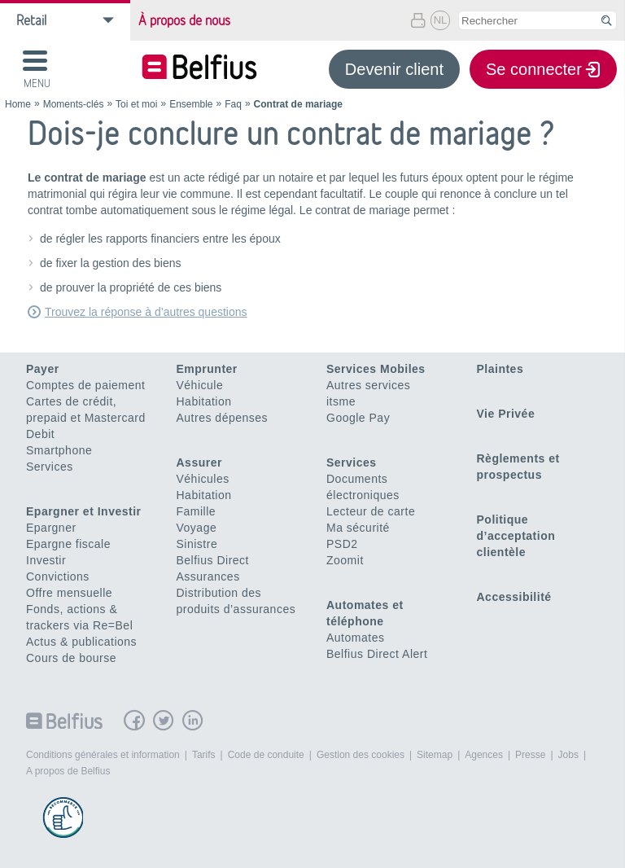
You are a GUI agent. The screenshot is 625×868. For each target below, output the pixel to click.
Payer (42, 368)
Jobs (568, 755)
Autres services (368, 385)
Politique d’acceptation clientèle (516, 536)
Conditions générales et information (103, 755)
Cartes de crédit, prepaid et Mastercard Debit (86, 418)
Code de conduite (266, 755)
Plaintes (500, 368)
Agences (484, 755)
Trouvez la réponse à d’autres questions (146, 311)
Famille (196, 511)
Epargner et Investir (84, 511)
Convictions (58, 576)
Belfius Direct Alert (376, 653)
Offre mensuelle (69, 592)
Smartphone (59, 450)
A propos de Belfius (68, 771)
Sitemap (434, 755)
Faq (233, 104)
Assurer (199, 462)
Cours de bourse (71, 657)
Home (18, 104)
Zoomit (345, 560)
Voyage (197, 527)
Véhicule (200, 385)
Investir (46, 560)
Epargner (51, 527)
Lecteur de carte (370, 511)
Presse (530, 755)
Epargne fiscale (68, 543)
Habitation (204, 401)
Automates (355, 637)
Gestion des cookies (360, 755)
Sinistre (197, 543)
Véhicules (203, 478)
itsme (341, 401)
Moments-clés (73, 104)
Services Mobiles (376, 368)
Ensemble (190, 104)
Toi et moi (136, 104)
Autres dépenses (223, 417)
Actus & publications (81, 641)
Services (49, 466)
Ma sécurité (358, 527)
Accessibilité (514, 596)
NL (441, 20)
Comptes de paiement (85, 385)
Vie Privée (506, 413)
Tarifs (204, 755)
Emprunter (207, 368)
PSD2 (342, 543)
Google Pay (358, 417)
